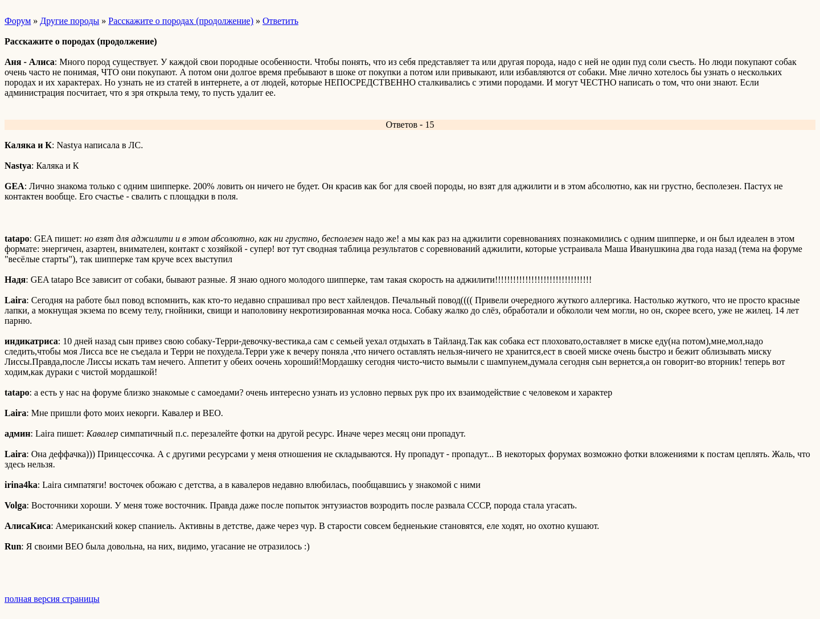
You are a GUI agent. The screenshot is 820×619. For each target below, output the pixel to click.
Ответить (280, 21)
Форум (18, 21)
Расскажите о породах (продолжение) (180, 21)
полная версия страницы (52, 599)
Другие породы (69, 21)
